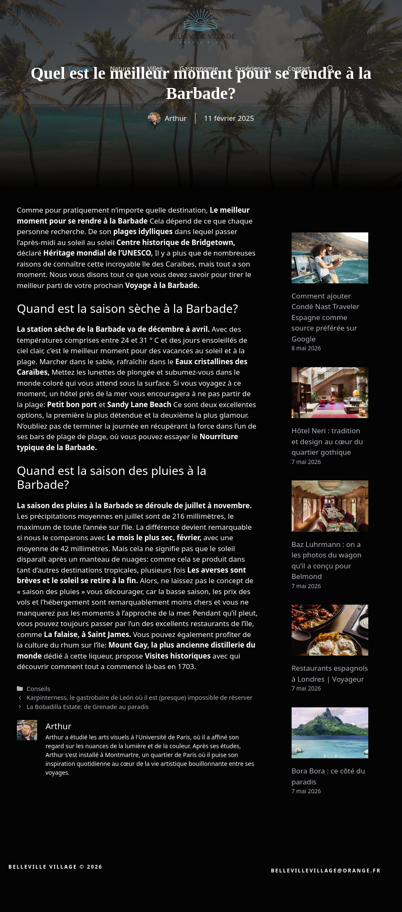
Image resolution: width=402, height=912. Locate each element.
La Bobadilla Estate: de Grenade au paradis (88, 707)
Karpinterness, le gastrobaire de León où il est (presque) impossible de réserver (139, 697)
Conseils (80, 68)
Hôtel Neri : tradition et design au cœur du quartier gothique (327, 441)
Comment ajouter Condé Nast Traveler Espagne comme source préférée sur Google (325, 317)
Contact (298, 68)
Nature (120, 68)
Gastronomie (199, 68)
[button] (330, 68)
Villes (155, 68)
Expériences (253, 68)
